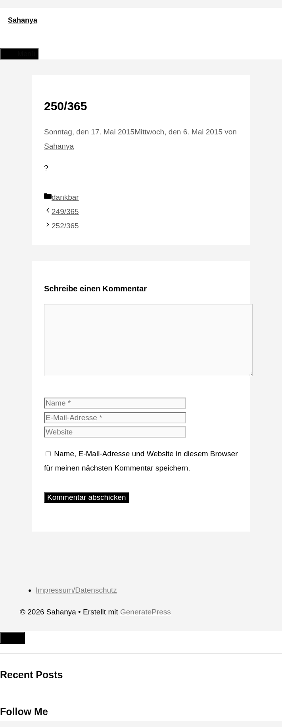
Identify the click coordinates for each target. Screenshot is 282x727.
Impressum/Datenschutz (76, 590)
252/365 (65, 226)
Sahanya (22, 20)
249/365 (65, 211)
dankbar (65, 197)
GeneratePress (145, 612)
